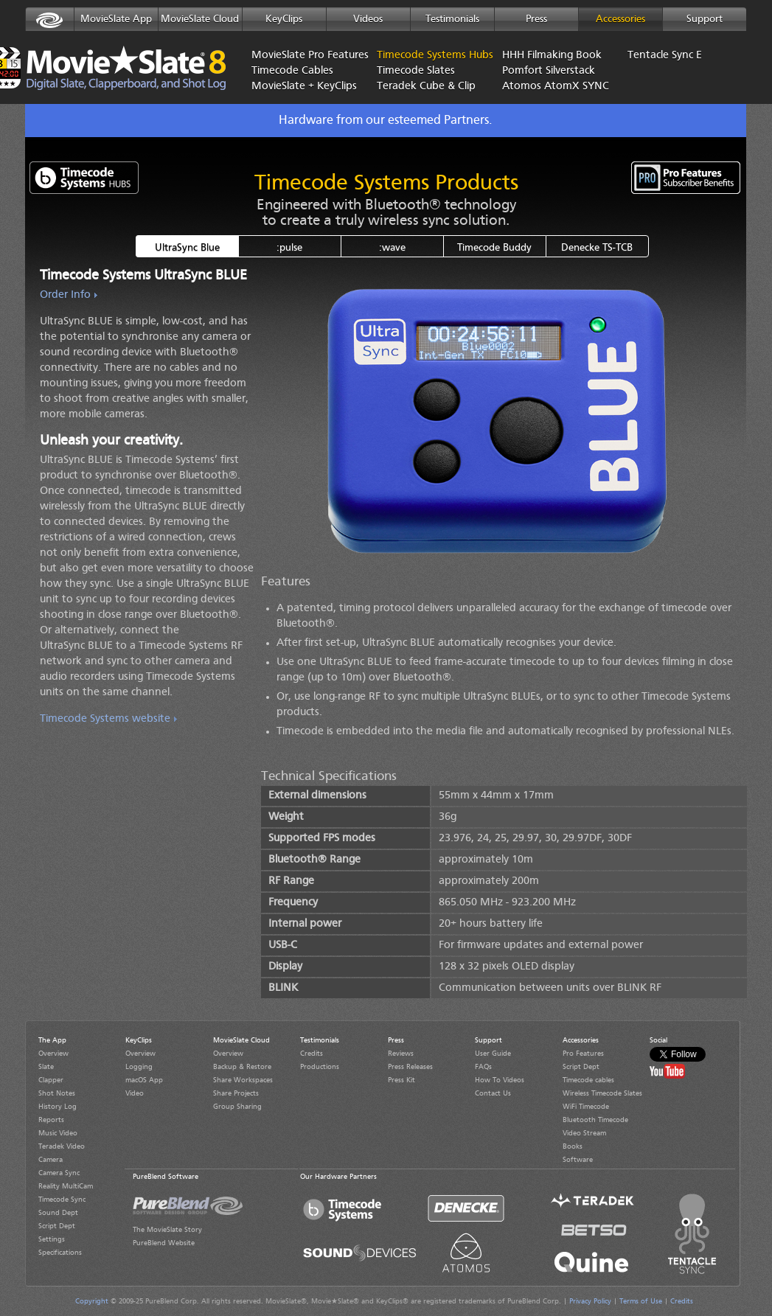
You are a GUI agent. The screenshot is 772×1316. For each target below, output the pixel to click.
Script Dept (56, 1226)
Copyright (91, 1301)
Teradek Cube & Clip (426, 86)
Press (536, 19)
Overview (53, 1053)
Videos (368, 19)
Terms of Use (640, 1301)
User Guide (493, 1053)
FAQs (483, 1066)
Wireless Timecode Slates (602, 1093)
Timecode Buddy (494, 248)
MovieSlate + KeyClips (303, 86)
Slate (46, 1066)
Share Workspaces (243, 1080)
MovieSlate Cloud (200, 19)
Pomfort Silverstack (548, 71)
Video (134, 1093)
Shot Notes (56, 1093)
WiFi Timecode (586, 1106)
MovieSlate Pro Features (303, 55)
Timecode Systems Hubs (410, 55)
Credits (311, 1053)
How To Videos (499, 1080)
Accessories (620, 19)
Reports (51, 1120)
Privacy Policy (590, 1301)
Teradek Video (61, 1146)
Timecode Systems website (105, 719)
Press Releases (410, 1066)
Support (704, 19)
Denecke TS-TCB (597, 248)
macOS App (144, 1080)
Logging (139, 1066)
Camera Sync (59, 1173)
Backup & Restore (242, 1066)
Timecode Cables (292, 71)
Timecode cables (588, 1080)
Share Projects (236, 1093)
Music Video (57, 1133)
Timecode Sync (62, 1199)
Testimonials (452, 19)
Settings (51, 1239)
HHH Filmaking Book (552, 55)
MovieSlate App (116, 19)
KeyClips (283, 19)
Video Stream (584, 1133)
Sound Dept (58, 1212)
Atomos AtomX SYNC (553, 86)
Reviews (401, 1053)
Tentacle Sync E (664, 55)
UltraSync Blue (187, 248)
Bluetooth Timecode (595, 1120)
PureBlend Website (164, 1243)
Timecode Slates (416, 71)
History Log (57, 1106)
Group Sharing (237, 1106)
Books (573, 1146)
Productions (319, 1066)
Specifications (60, 1252)
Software (578, 1159)
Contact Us (493, 1093)
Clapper (50, 1080)
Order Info (65, 295)
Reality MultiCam (65, 1186)
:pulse (289, 248)
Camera (50, 1159)
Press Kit (401, 1080)
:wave (392, 248)
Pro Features (583, 1053)
